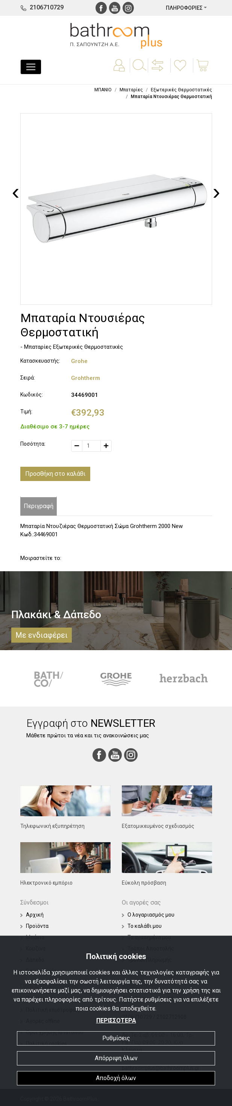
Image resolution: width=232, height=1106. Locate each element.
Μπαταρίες (131, 89)
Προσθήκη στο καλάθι (55, 473)
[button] (158, 70)
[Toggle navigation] (30, 66)
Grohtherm (85, 378)
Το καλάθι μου (142, 926)
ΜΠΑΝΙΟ (103, 89)
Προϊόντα (34, 926)
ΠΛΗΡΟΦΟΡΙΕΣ (184, 8)
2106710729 (47, 7)
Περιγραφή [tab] (38, 506)
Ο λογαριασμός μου (148, 915)
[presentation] (16, 191)
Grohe (79, 361)
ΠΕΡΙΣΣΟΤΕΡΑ (116, 1020)
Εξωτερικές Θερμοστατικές (181, 89)
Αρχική (32, 915)
